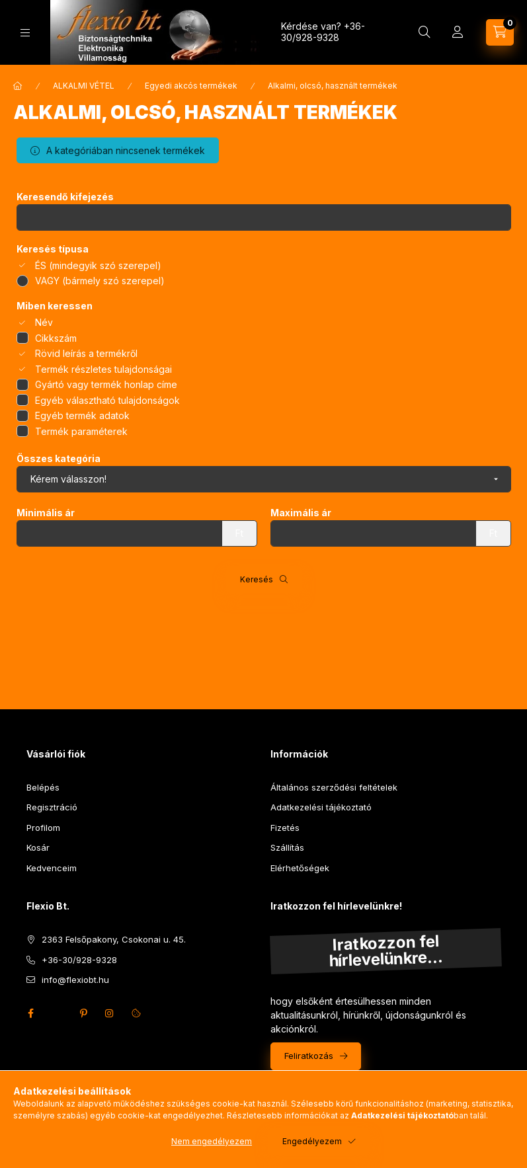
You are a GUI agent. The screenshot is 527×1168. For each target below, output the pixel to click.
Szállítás (287, 847)
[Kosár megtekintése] (500, 32)
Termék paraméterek (81, 431)
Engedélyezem (312, 1141)
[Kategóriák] (25, 32)
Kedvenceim (51, 868)
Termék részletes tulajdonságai (103, 369)
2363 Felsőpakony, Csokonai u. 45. (114, 939)
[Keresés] (424, 32)
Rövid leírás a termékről (86, 353)
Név (44, 322)
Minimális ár (46, 513)
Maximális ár (300, 513)
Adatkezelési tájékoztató (321, 807)
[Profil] (457, 32)
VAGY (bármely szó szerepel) (100, 280)
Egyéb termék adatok (82, 415)
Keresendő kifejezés (65, 197)
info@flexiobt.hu (75, 979)
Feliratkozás (308, 1055)
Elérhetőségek (299, 868)
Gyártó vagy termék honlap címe (106, 384)
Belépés (43, 787)
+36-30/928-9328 (323, 31)
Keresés (256, 579)
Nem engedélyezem (211, 1141)
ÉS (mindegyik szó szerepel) (98, 265)
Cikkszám (56, 338)
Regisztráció (51, 807)
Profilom (43, 827)
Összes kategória (59, 458)
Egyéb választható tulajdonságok (107, 400)
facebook (30, 1013)
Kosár (38, 847)
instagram (110, 1013)
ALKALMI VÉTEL (83, 86)
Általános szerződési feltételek (333, 787)
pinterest (83, 1013)
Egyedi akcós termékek (191, 86)
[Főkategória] (17, 86)
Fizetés (285, 827)
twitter (57, 1013)
